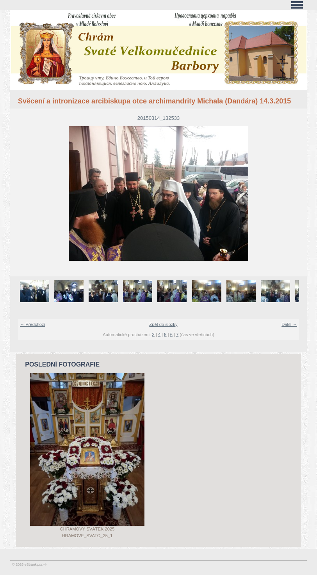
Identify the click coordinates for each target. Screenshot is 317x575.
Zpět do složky (163, 324)
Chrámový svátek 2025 (87, 529)
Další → (289, 324)
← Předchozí (32, 324)
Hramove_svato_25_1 (87, 535)
